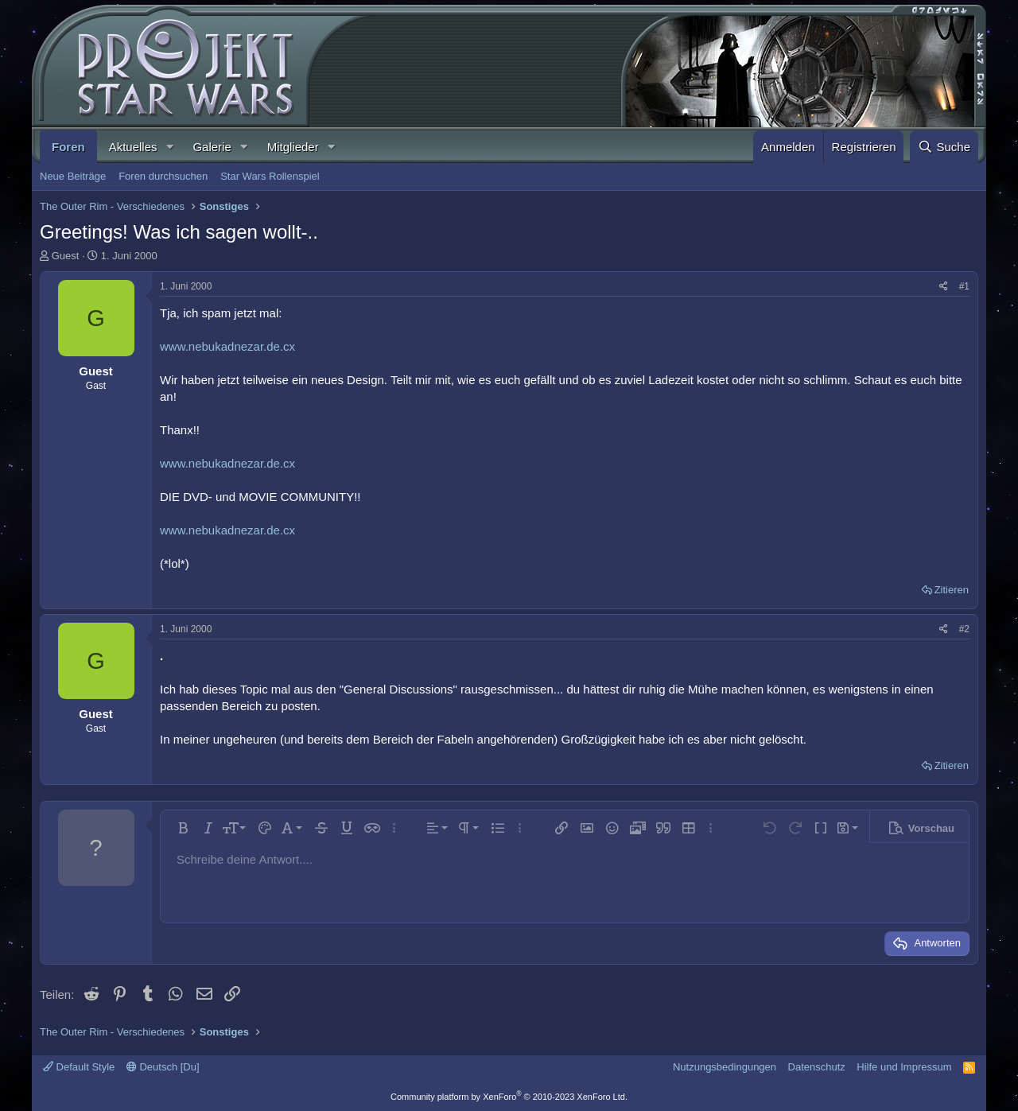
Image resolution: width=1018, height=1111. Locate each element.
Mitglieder (293, 146)
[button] (169, 146)
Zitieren (951, 590)
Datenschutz (816, 1067)
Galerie (211, 146)
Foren (68, 146)
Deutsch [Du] (163, 1067)
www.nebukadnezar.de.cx (227, 346)
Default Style (79, 1067)
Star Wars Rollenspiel (270, 176)
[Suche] (944, 146)
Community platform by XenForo (509, 1096)
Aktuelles (133, 146)
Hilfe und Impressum (904, 1067)
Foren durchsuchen (163, 176)
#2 (964, 629)
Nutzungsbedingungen (724, 1067)
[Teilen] (944, 287)
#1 (964, 286)
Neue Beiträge (73, 176)
